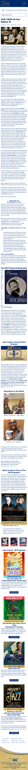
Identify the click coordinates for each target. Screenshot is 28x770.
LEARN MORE (14, 733)
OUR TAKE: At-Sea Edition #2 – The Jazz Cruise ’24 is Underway (18, 740)
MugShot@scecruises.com (9, 466)
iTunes (7, 387)
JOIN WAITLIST (14, 637)
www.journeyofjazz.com (20, 729)
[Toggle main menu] (24, 3)
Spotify (12, 387)
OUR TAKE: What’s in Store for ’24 (5, 740)
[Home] (3, 10)
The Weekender (10, 10)
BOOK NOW (14, 592)
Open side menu (14, 15)
